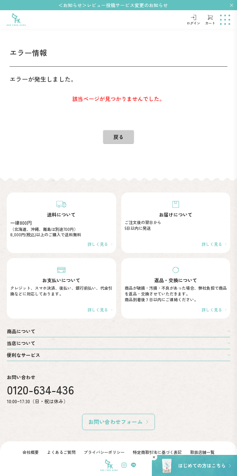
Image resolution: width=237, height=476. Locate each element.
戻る (118, 136)
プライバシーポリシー (104, 452)
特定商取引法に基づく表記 (157, 452)
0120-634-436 (40, 389)
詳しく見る (98, 244)
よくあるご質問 (61, 452)
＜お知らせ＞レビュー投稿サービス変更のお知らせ (113, 5)
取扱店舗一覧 (202, 452)
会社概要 (30, 452)
